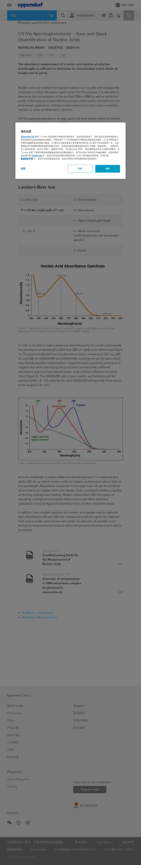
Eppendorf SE (27, 136)
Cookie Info (37, 155)
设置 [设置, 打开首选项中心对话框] (23, 168)
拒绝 (80, 168)
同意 (108, 168)
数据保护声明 (27, 158)
